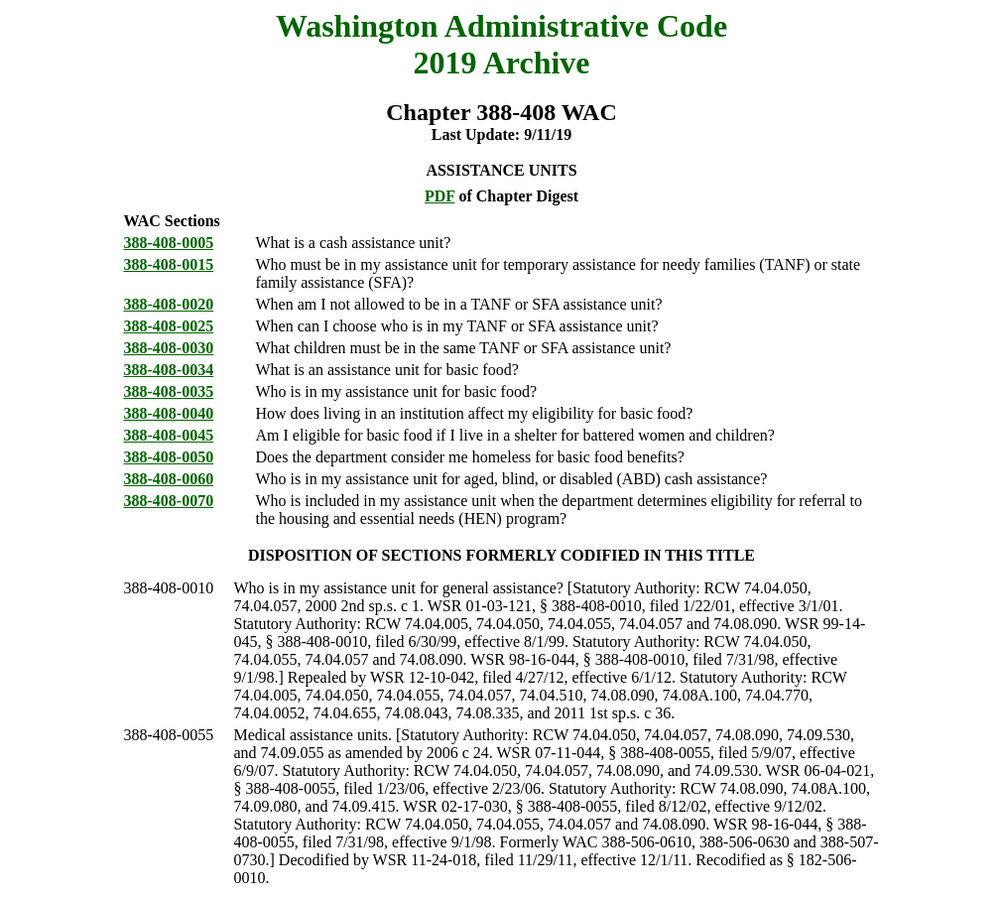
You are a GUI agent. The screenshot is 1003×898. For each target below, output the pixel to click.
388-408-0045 (169, 435)
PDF (440, 196)
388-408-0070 (169, 500)
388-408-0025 (169, 326)
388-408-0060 (169, 478)
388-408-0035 (169, 391)
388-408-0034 (169, 369)
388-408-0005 (169, 242)
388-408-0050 (169, 457)
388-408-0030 (169, 347)
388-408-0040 (169, 413)
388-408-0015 (169, 264)
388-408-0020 (169, 304)
